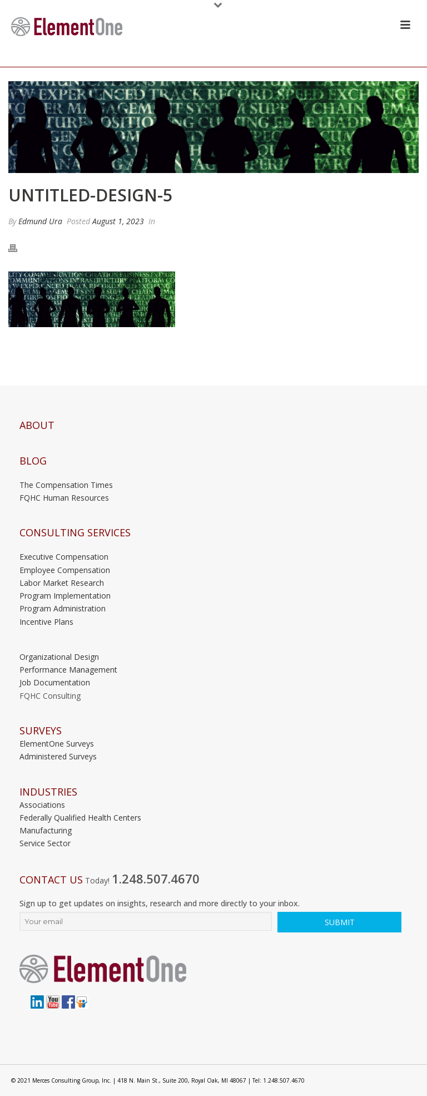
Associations (42, 804)
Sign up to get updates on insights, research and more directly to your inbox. (159, 903)
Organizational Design (59, 656)
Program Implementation (65, 595)
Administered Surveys (58, 756)
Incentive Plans (46, 621)
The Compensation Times (66, 485)
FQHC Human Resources (64, 497)
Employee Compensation (64, 570)
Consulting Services (75, 532)
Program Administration (62, 608)
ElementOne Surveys (56, 743)
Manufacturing (45, 830)
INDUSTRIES (48, 792)
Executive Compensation (63, 556)
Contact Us (51, 879)
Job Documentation (54, 682)
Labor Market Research (61, 582)
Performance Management (68, 669)
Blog (33, 461)
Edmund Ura (40, 221)
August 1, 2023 (118, 221)
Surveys (40, 730)
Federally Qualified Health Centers (80, 817)
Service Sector (45, 843)
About (36, 425)
